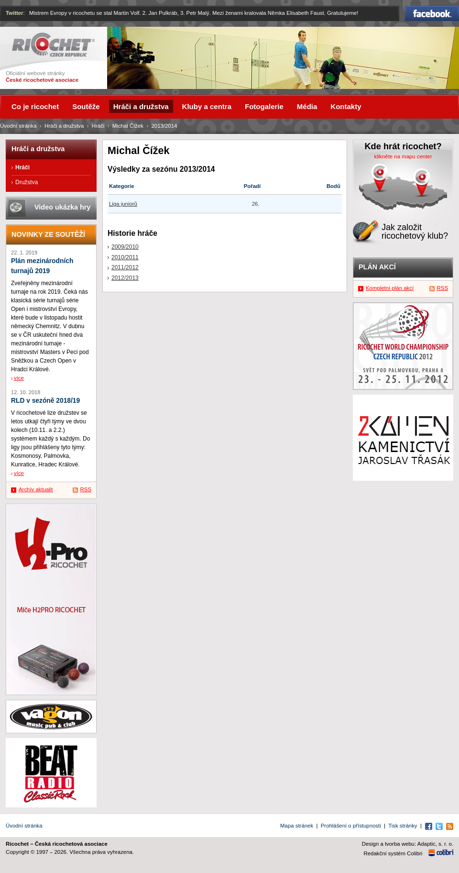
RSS (85, 489)
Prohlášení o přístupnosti (351, 826)
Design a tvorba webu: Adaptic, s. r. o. (407, 844)
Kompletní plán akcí (390, 288)
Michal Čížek (127, 126)
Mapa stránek (296, 826)
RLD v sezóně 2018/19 (45, 400)
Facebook (432, 13)
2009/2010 (125, 246)
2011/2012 (125, 267)
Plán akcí (377, 267)
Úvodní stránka (18, 126)
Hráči (98, 126)
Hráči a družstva (64, 126)
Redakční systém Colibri (393, 853)
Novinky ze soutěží (48, 234)
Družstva (26, 182)
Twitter (14, 13)
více (19, 378)
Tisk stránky (402, 826)
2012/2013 (125, 278)
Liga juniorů (123, 204)
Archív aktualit (36, 489)
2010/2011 (125, 257)
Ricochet (53, 45)
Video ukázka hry (62, 207)
